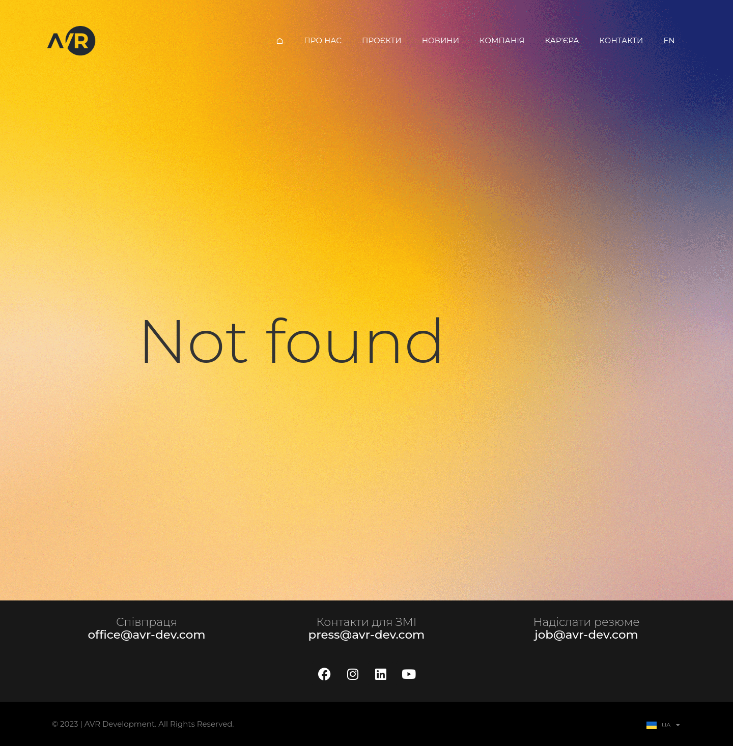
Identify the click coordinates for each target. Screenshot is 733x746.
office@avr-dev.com (146, 634)
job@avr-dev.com (586, 634)
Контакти (621, 40)
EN (668, 40)
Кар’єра (562, 40)
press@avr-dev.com (366, 634)
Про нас (323, 40)
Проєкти (382, 40)
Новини (440, 40)
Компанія (502, 40)
